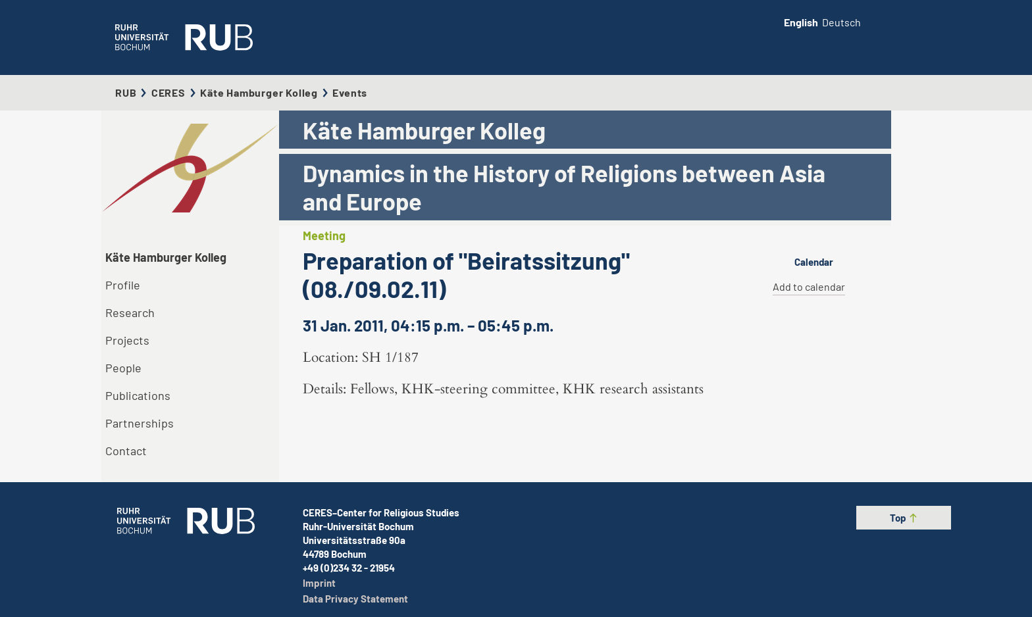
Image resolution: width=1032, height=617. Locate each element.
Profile (122, 285)
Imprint (319, 583)
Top (904, 518)
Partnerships (139, 423)
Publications (137, 395)
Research (130, 312)
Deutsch (841, 22)
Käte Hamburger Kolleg (259, 92)
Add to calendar (809, 286)
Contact (126, 450)
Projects (127, 340)
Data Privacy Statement (355, 599)
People (123, 367)
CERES (168, 92)
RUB (125, 92)
